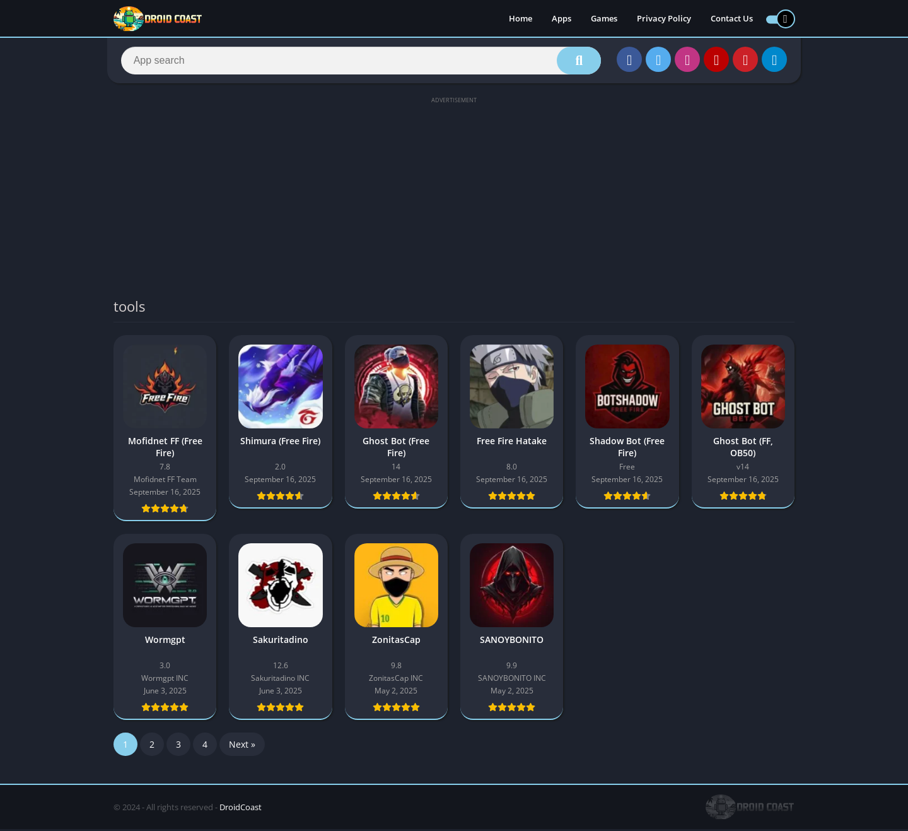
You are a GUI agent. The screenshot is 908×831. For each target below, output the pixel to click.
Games (604, 19)
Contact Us (732, 19)
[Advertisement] (454, 197)
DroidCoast (240, 809)
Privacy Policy (664, 19)
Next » (242, 746)
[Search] (361, 61)
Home (520, 19)
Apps (561, 19)
